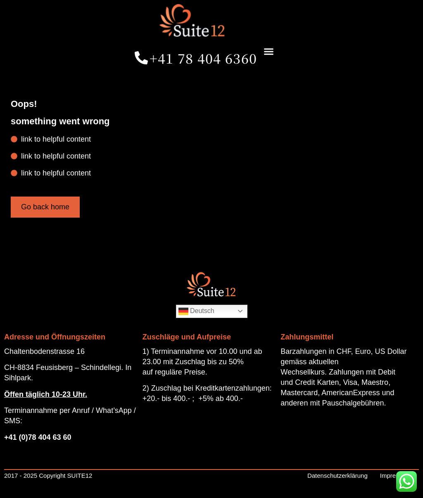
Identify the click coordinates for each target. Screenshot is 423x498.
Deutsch (196, 311)
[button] (269, 51)
